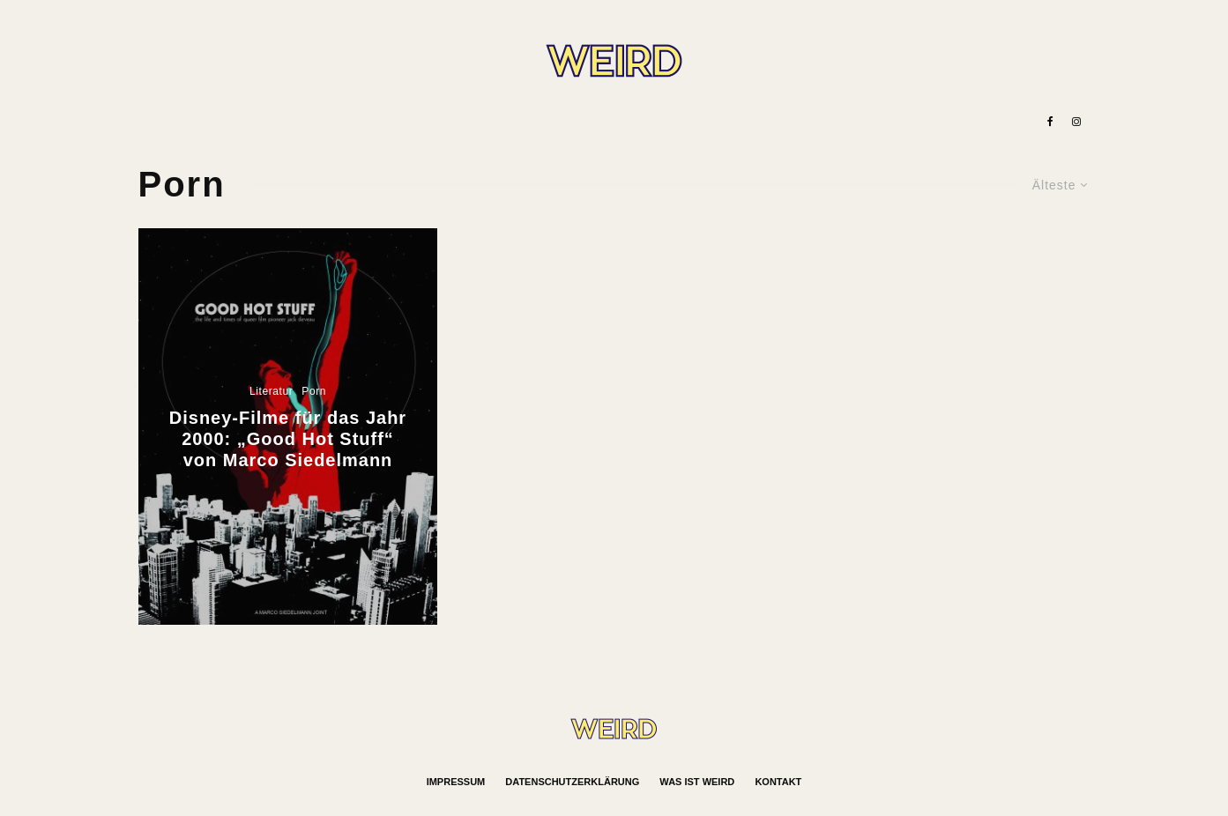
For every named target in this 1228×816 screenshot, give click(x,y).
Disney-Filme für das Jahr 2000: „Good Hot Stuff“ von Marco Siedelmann (287, 439)
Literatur (271, 391)
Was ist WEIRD (696, 781)
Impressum (456, 781)
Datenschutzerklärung (572, 781)
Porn (313, 391)
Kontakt (778, 781)
